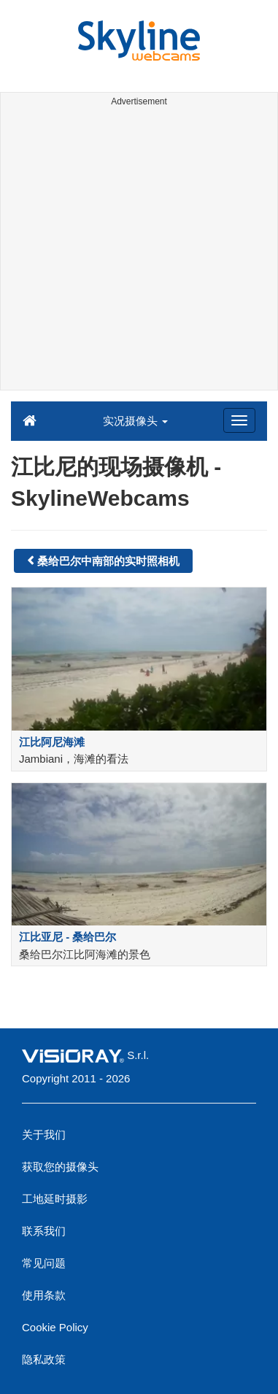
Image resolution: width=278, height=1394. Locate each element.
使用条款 (44, 1295)
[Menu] (239, 420)
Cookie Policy (55, 1327)
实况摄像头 (135, 421)
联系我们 (44, 1231)
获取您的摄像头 (60, 1166)
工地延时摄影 (55, 1199)
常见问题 (44, 1263)
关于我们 (44, 1134)
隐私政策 (44, 1359)
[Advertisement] (139, 251)
